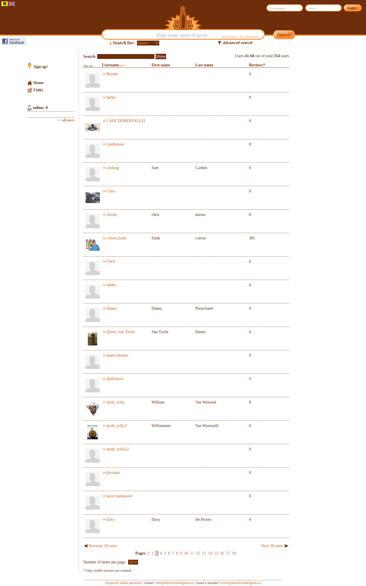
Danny (111, 308)
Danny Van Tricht (120, 332)
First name (161, 65)
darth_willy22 (117, 449)
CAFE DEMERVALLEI (125, 121)
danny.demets (117, 355)
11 (192, 553)
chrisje (111, 214)
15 (216, 553)
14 (210, 553)
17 (228, 553)
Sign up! (40, 67)
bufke (111, 97)
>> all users (65, 120)
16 (222, 553)
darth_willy (115, 402)
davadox (113, 472)
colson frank (116, 238)
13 (204, 553)
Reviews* (257, 65)
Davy (110, 519)
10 (186, 553)
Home (38, 83)
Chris (110, 191)
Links (38, 90)
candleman (115, 144)
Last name (204, 65)
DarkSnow (115, 379)
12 (198, 553)
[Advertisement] (316, 135)
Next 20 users (272, 546)
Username (110, 65)
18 (234, 553)
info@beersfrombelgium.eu (175, 583)
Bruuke (112, 74)
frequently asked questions (123, 583)
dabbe (111, 285)
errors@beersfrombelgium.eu (240, 583)
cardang (112, 168)
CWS (110, 261)
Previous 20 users (103, 546)
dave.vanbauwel (119, 496)
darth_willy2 (116, 426)
